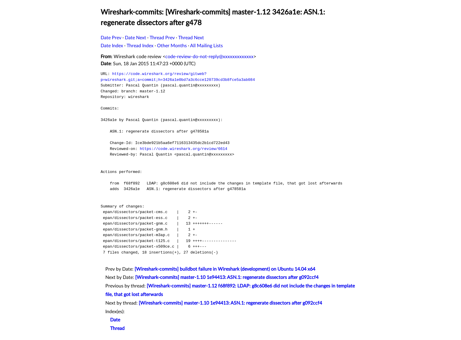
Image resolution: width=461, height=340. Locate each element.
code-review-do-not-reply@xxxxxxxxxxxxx (209, 56)
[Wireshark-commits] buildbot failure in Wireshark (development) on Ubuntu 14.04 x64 (225, 269)
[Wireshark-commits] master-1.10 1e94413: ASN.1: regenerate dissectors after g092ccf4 (226, 277)
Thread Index (140, 45)
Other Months (172, 45)
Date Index (112, 45)
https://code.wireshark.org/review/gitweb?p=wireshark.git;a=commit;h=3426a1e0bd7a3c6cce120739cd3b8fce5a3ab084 (178, 76)
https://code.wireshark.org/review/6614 (183, 148)
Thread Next (191, 37)
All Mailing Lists (206, 45)
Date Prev (111, 37)
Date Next (135, 37)
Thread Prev (162, 37)
